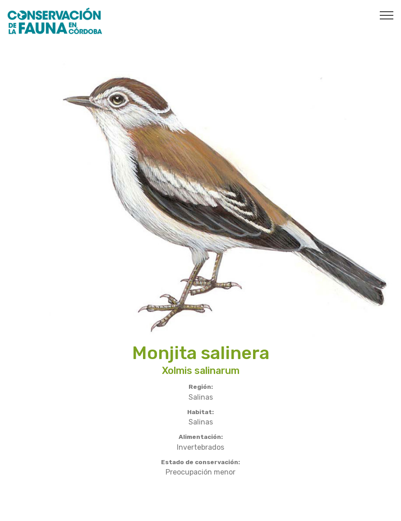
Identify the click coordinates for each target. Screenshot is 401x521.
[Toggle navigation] (387, 15)
